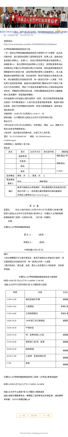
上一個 (21, 415)
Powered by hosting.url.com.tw (34, 433)
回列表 (34, 415)
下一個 (46, 415)
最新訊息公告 (30, 32)
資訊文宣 (18, 32)
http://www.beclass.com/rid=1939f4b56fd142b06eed (30, 44)
